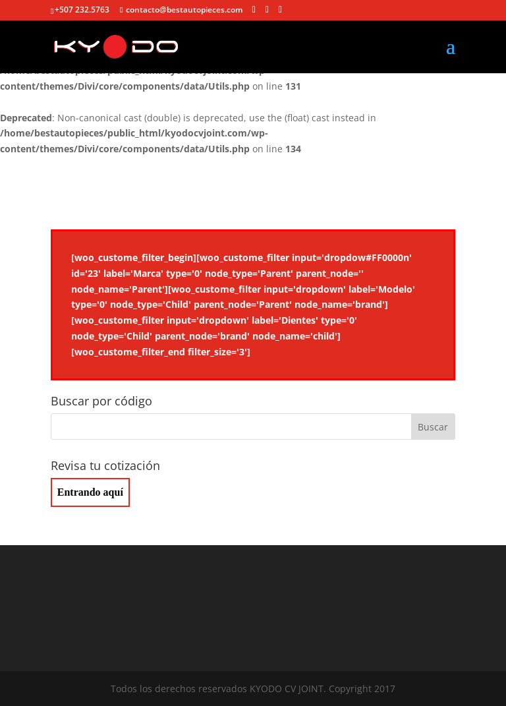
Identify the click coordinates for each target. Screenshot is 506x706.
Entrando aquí (90, 492)
